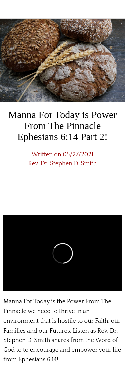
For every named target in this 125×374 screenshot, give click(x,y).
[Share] (98, 195)
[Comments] (114, 195)
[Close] (9, 9)
